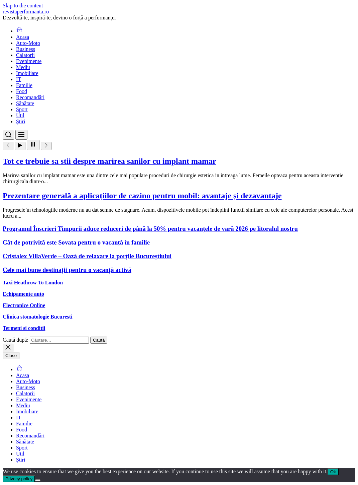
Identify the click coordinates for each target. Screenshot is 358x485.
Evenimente (28, 61)
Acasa (22, 37)
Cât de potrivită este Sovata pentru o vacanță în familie (76, 242)
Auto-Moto (28, 43)
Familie (24, 85)
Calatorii (25, 55)
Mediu (23, 67)
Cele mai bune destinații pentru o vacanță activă (67, 269)
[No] (37, 480)
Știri (20, 121)
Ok (333, 471)
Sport (22, 109)
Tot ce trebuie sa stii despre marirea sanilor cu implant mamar (109, 161)
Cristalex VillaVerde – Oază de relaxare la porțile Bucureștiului (87, 256)
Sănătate (25, 103)
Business (25, 49)
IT (18, 79)
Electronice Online (24, 305)
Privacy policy (18, 478)
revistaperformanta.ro (26, 11)
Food (21, 91)
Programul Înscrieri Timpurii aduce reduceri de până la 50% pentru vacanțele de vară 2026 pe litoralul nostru (150, 228)
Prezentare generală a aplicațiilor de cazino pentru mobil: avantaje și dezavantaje (142, 195)
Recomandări (30, 97)
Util (20, 115)
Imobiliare (27, 73)
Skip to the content (23, 5)
